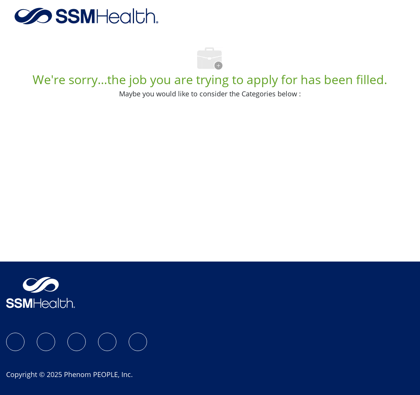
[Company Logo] (87, 15)
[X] (107, 342)
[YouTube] (138, 342)
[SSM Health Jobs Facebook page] (15, 342)
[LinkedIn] (76, 342)
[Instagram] (46, 342)
